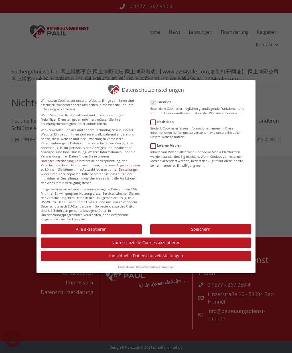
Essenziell (162, 97)
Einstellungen (129, 165)
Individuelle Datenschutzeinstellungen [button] (146, 251)
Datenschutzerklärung (57, 156)
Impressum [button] (168, 262)
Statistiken (163, 117)
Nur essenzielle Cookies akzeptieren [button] (146, 237)
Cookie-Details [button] (126, 262)
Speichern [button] (200, 224)
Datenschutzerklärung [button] (148, 262)
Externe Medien (167, 141)
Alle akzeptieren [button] (91, 224)
